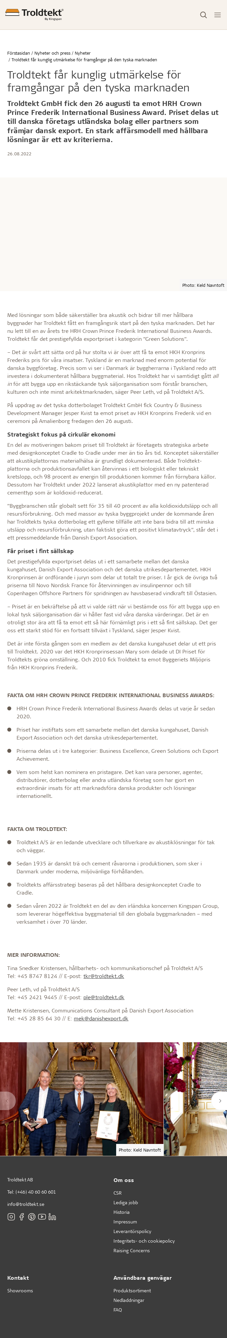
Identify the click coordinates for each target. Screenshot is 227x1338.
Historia (122, 1212)
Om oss (124, 1179)
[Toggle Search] (203, 15)
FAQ (118, 1310)
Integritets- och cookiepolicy (144, 1241)
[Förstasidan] (34, 15)
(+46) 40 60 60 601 (36, 1192)
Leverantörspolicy (132, 1231)
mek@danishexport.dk (101, 1018)
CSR (118, 1193)
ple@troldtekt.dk (103, 997)
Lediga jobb (126, 1202)
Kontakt (18, 1277)
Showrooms (20, 1290)
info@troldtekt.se (25, 1204)
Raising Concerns (132, 1250)
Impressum (125, 1221)
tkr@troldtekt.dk (103, 975)
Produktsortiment (132, 1290)
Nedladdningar (129, 1300)
